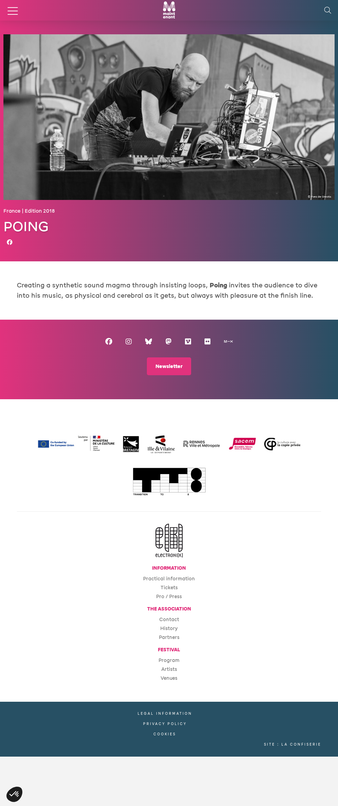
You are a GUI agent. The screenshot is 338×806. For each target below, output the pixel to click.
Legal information (165, 713)
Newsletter (169, 366)
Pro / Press (169, 597)
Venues (169, 678)
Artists (169, 669)
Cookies (164, 734)
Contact (169, 620)
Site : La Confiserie (292, 744)
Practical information (169, 579)
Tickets (169, 588)
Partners (169, 637)
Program (169, 660)
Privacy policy (165, 724)
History (169, 628)
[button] (14, 794)
